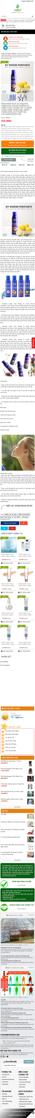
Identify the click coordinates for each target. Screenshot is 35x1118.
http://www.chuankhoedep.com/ (17, 1115)
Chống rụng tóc (29, 21)
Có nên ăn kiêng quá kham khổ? (10, 1017)
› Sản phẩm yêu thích (6, 1096)
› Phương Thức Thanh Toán (25, 1096)
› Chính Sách (4, 1082)
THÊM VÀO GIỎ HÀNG (17, 151)
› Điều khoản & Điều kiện (7, 1079)
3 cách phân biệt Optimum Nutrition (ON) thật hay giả (15, 956)
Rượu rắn (22, 21)
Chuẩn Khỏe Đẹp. (17, 1111)
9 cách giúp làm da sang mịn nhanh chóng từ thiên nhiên (16, 1027)
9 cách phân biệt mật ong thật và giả (11, 960)
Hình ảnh (22, 165)
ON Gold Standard (29, 20)
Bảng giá (13, 165)
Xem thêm (17, 807)
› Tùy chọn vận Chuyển (24, 1082)
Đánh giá (30, 165)
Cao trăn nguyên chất (14, 21)
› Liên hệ (3, 1077)
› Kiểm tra (3, 1099)
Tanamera (15, 20)
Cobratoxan (9, 20)
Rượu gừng (21, 20)
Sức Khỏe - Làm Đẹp (11, 53)
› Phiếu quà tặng (22, 1079)
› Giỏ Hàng (4, 1094)
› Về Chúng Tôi (5, 1074)
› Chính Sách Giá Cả (23, 1099)
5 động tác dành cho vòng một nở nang (11, 1008)
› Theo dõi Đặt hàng (6, 1101)
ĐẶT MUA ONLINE (17, 144)
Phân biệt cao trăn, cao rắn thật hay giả (11, 947)
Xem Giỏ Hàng (8, 159)
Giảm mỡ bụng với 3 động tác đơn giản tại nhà (13, 1013)
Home (2, 53)
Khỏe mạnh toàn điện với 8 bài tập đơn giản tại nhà (14, 1022)
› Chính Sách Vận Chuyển (25, 1101)
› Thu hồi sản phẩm (23, 1077)
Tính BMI (3, 1000)
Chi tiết (4, 165)
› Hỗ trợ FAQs (22, 1084)
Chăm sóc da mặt (11, 514)
